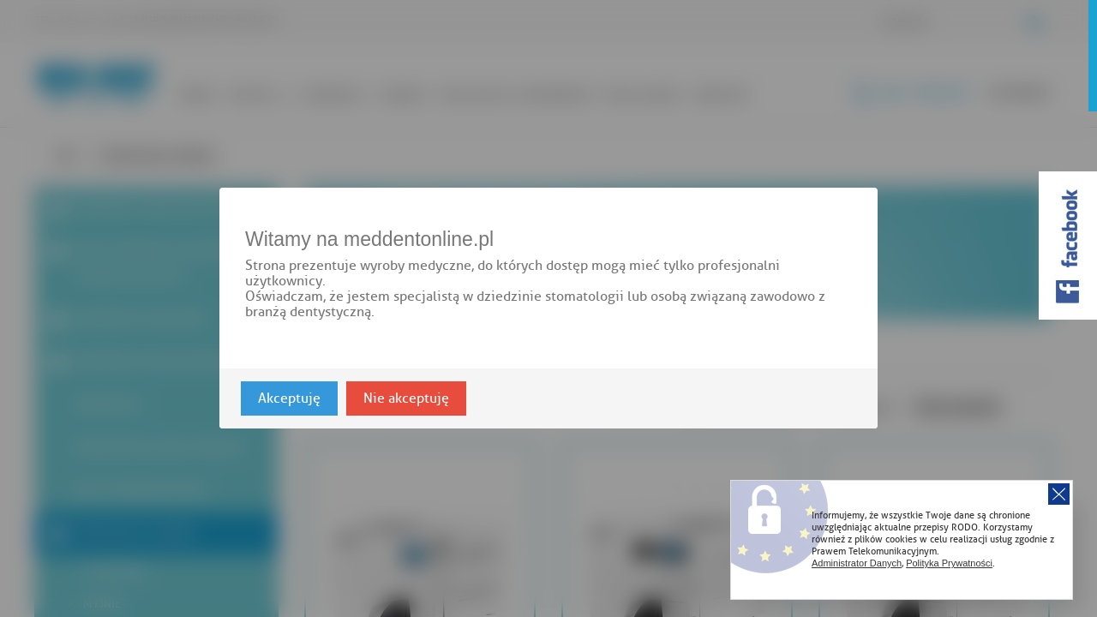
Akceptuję (289, 399)
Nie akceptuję (406, 399)
